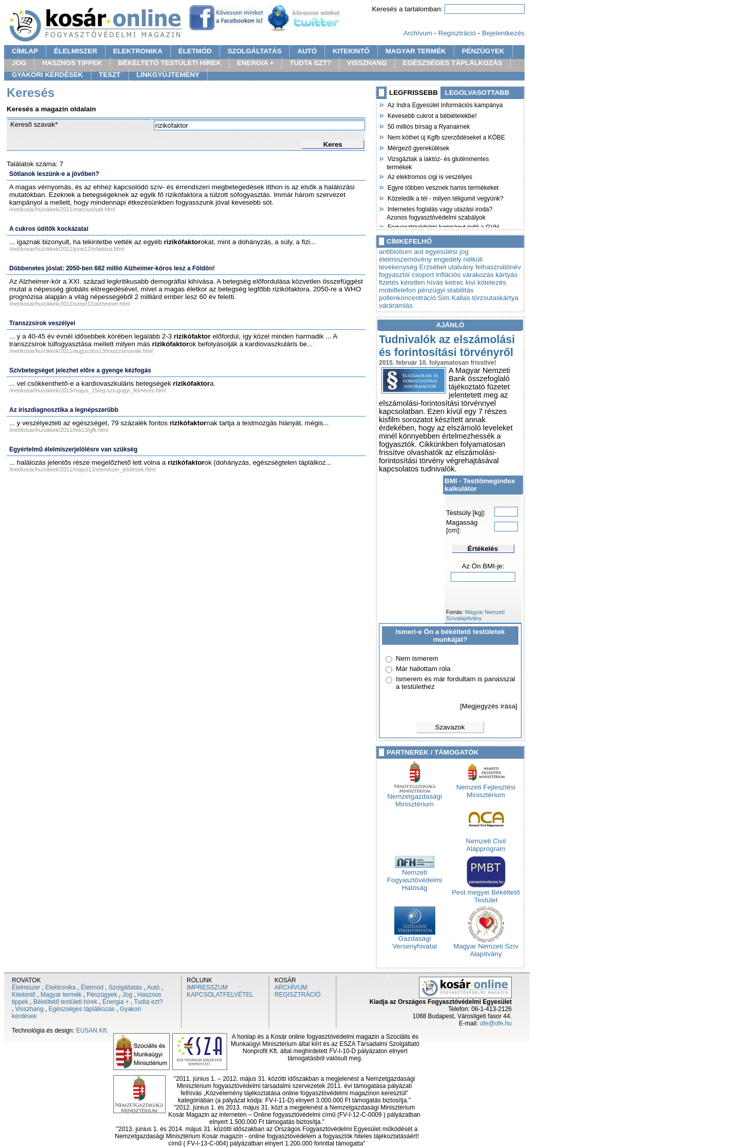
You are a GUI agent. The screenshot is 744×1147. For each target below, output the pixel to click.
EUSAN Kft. (92, 1030)
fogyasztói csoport (406, 275)
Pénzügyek (102, 994)
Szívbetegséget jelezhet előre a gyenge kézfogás (80, 370)
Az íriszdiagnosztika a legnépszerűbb (63, 409)
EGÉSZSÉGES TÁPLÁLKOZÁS (452, 63)
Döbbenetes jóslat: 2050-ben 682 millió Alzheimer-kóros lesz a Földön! (112, 268)
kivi (470, 282)
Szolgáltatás (125, 987)
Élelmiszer (26, 987)
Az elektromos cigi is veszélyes (429, 176)
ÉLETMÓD (195, 51)
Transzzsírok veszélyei (42, 323)
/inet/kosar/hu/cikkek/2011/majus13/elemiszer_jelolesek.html (82, 469)
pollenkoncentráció (407, 298)
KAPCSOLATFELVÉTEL (220, 994)
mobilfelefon (397, 290)
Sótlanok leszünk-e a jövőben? (54, 173)
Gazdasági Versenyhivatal (414, 939)
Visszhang (29, 1009)
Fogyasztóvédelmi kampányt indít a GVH (443, 226)
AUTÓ (307, 51)
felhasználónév (498, 267)
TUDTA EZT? (310, 63)
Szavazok (450, 727)
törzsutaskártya (495, 298)
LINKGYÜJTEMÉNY (167, 74)
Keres (332, 144)
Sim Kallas (454, 298)
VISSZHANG (367, 63)
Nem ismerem (417, 658)
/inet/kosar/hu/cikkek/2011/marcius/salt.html (62, 209)
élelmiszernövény (405, 259)
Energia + (116, 1001)
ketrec (454, 282)
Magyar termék (61, 994)
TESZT (109, 74)
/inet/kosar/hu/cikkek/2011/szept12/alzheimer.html (69, 304)
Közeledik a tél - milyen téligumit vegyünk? (445, 197)
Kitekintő (23, 994)
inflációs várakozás (465, 275)
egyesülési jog (446, 251)
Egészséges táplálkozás (82, 1009)
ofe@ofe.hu (496, 1023)
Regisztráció (457, 33)
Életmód (92, 987)
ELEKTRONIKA (138, 51)
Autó (153, 987)
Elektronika (60, 987)
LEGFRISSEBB (413, 92)
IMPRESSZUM (207, 987)
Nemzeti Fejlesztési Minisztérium (486, 788)
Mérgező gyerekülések (418, 147)
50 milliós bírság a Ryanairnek (428, 126)
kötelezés (491, 282)
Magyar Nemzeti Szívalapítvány (475, 615)
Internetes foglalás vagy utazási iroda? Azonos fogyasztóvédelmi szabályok (439, 212)
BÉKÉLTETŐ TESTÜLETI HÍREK (169, 63)
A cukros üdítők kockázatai (48, 228)
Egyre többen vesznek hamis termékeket (442, 187)
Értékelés (483, 548)
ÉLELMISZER (75, 51)
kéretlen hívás (421, 282)
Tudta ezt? (148, 1001)
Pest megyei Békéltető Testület (486, 893)
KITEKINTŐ (351, 51)
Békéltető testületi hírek (65, 1001)
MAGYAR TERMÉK (416, 51)
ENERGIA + (255, 63)
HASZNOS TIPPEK (72, 63)
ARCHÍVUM (290, 987)
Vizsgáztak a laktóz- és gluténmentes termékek (438, 162)
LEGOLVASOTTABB (477, 92)
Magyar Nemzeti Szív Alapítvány (485, 947)
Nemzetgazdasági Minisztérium (414, 797)
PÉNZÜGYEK (483, 51)
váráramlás (396, 305)
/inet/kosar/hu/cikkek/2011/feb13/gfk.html (58, 430)
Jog (127, 994)
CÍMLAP (25, 51)
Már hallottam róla (423, 669)
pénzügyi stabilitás (446, 290)
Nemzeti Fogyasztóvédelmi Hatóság (414, 877)
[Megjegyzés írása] (488, 706)
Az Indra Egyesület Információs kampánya (444, 104)
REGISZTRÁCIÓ (297, 994)
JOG (19, 63)
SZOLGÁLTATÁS (254, 51)
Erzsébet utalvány (446, 267)
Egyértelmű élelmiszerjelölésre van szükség (73, 449)
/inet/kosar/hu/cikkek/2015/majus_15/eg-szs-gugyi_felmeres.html (87, 390)
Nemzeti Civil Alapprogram (486, 842)
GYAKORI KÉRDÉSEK (47, 74)
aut (419, 251)
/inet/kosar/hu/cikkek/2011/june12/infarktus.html (67, 249)
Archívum (418, 33)
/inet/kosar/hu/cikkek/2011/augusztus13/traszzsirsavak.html (81, 351)
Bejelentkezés (503, 33)
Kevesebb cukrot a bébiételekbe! (432, 115)
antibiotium (395, 251)
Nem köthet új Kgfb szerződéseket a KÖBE (446, 136)
